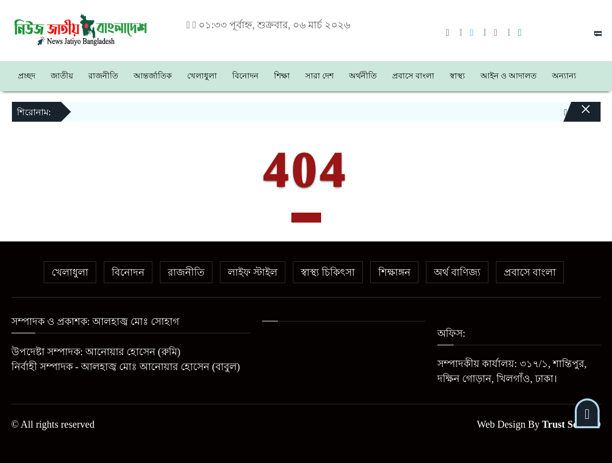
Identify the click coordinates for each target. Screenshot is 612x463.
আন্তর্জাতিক (153, 76)
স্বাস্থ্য (457, 76)
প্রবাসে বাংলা (413, 76)
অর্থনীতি (363, 76)
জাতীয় (62, 76)
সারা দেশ (319, 76)
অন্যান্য (564, 76)
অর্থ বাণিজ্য (457, 272)
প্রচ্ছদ (26, 76)
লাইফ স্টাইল (252, 272)
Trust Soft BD (571, 424)
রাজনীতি (103, 76)
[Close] (577, 115)
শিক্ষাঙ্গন (394, 272)
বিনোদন (245, 76)
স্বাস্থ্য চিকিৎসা (328, 272)
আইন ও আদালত (508, 76)
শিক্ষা (282, 76)
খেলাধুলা (202, 76)
